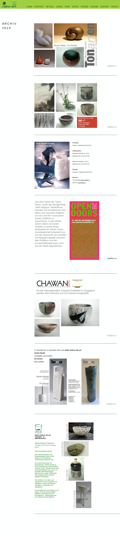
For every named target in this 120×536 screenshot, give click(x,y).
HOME (29, 7)
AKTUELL (50, 7)
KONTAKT (104, 7)
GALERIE (94, 7)
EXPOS (75, 7)
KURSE (59, 7)
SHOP (67, 7)
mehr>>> (111, 403)
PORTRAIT (39, 7)
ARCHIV (114, 7)
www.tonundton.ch (85, 180)
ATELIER (84, 7)
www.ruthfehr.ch (82, 182)
